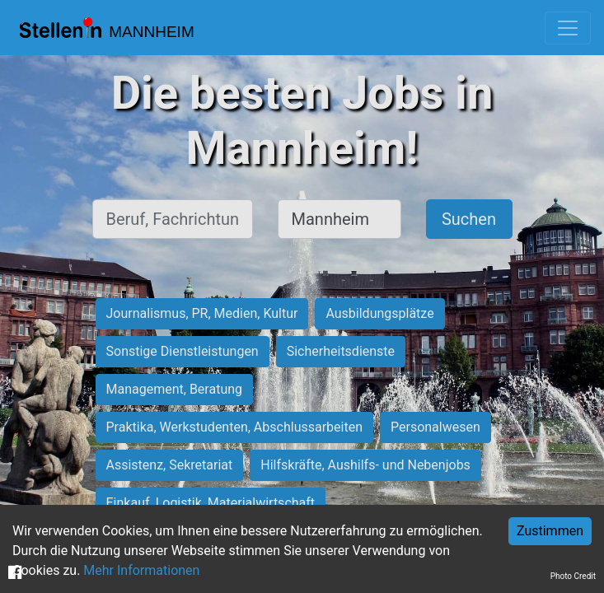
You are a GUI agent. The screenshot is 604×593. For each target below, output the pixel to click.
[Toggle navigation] (568, 28)
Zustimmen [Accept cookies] (550, 531)
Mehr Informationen (141, 570)
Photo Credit (573, 576)
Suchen (469, 219)
